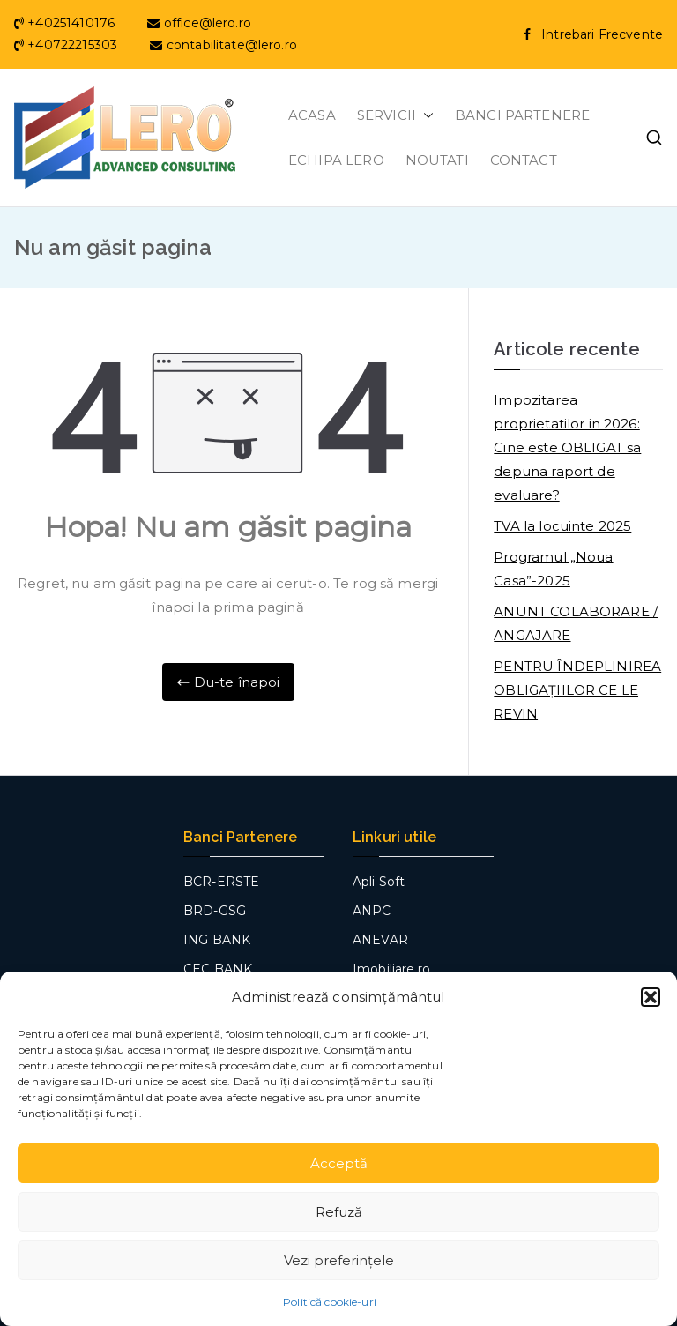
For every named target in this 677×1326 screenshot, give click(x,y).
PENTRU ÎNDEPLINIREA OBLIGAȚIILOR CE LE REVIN (577, 690)
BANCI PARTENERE (522, 115)
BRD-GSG (214, 911)
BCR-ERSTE (221, 882)
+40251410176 (66, 23)
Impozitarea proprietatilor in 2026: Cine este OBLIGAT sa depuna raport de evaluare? (567, 447)
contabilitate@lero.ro (223, 45)
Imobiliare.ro (391, 969)
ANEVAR (380, 940)
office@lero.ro (198, 23)
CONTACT (523, 160)
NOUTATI (437, 160)
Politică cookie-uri (329, 1301)
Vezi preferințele (339, 1260)
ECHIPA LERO (336, 160)
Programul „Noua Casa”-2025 (553, 568)
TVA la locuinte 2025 (562, 526)
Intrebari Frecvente (602, 34)
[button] (650, 997)
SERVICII (395, 115)
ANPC (372, 911)
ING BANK (216, 940)
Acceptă (339, 1163)
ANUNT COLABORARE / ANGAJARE (576, 623)
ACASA (312, 115)
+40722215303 (67, 45)
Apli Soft (379, 882)
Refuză (339, 1211)
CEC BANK (217, 969)
